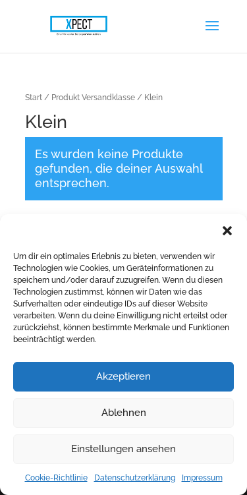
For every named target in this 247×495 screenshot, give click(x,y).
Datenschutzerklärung (134, 477)
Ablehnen (123, 413)
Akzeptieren (123, 376)
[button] (227, 230)
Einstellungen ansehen (123, 449)
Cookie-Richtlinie (56, 477)
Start (33, 97)
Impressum (202, 477)
